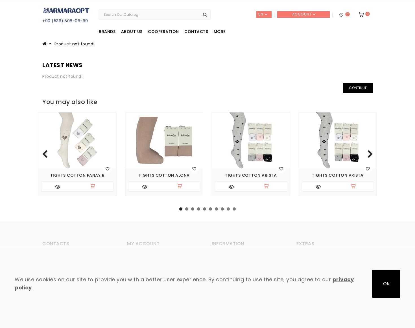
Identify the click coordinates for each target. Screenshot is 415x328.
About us (132, 31)
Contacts (196, 31)
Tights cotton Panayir (77, 175)
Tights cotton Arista (251, 175)
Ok (386, 283)
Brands (107, 31)
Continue (358, 87)
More (220, 31)
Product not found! (74, 44)
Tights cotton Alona (164, 175)
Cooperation (163, 31)
